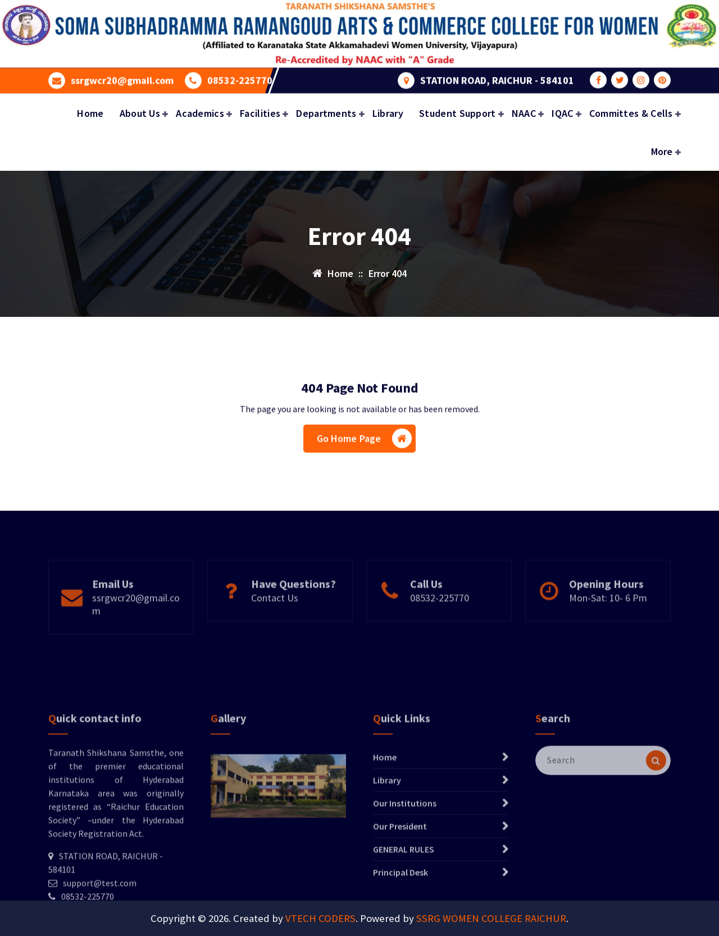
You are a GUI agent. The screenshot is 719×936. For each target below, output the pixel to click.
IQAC (562, 113)
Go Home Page (364, 445)
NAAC (524, 113)
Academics (200, 113)
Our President (400, 893)
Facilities (260, 113)
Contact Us (274, 622)
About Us (140, 113)
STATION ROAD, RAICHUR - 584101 (497, 77)
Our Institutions (404, 870)
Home (90, 113)
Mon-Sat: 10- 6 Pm (608, 622)
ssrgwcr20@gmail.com (122, 77)
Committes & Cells (631, 113)
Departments (326, 113)
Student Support (457, 113)
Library (387, 113)
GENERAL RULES (403, 916)
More (662, 151)
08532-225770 (239, 77)
